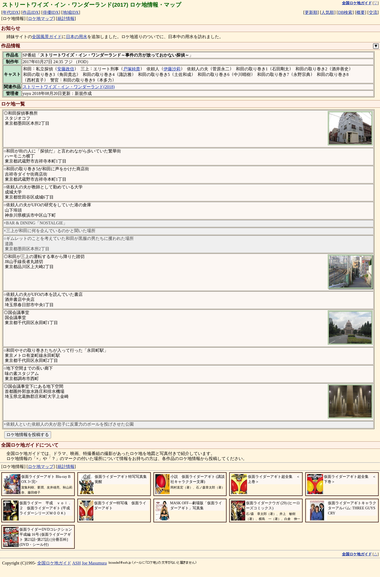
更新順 (311, 12)
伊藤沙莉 (172, 69)
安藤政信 (65, 69)
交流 (373, 12)
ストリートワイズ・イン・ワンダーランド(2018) (69, 86)
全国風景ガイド (47, 36)
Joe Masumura (94, 563)
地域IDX (71, 12)
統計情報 (65, 18)
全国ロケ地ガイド (54, 563)
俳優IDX (51, 12)
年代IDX (11, 12)
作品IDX (31, 12)
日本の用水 (76, 36)
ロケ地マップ (40, 18)
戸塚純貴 (131, 69)
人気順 (327, 12)
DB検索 (345, 12)
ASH (76, 563)
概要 (360, 12)
